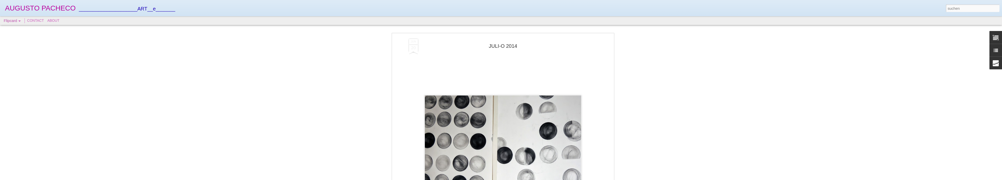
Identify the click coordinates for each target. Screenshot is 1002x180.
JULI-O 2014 (503, 46)
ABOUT (53, 20)
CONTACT (35, 20)
